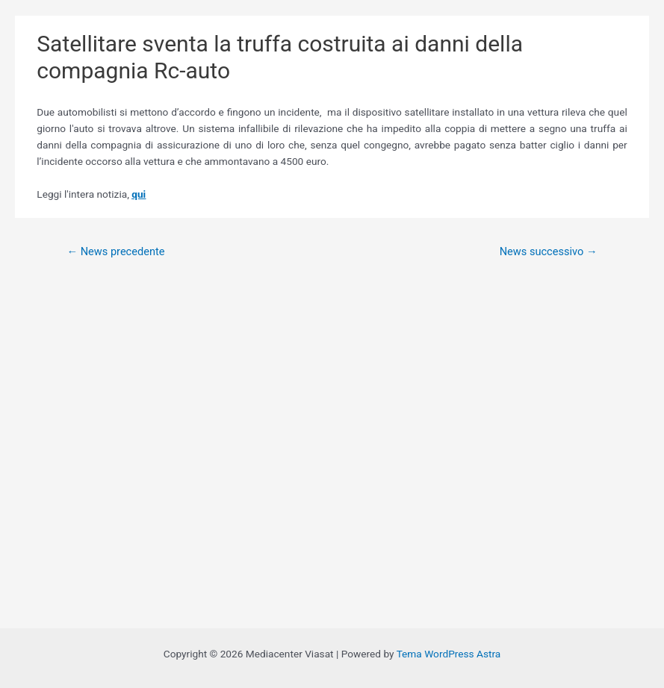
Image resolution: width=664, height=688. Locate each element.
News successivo (549, 251)
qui (138, 194)
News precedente (115, 251)
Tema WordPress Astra (449, 654)
